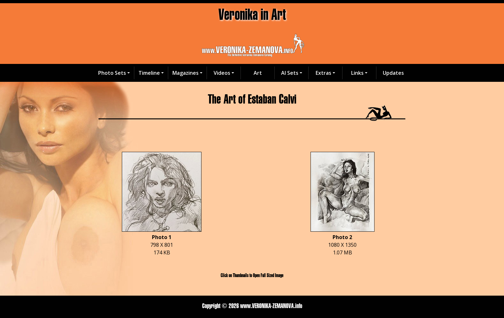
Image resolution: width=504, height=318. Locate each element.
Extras (323, 72)
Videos (222, 72)
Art (258, 72)
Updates (393, 72)
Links (357, 72)
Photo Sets (112, 72)
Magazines (185, 72)
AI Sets (289, 72)
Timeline (149, 72)
